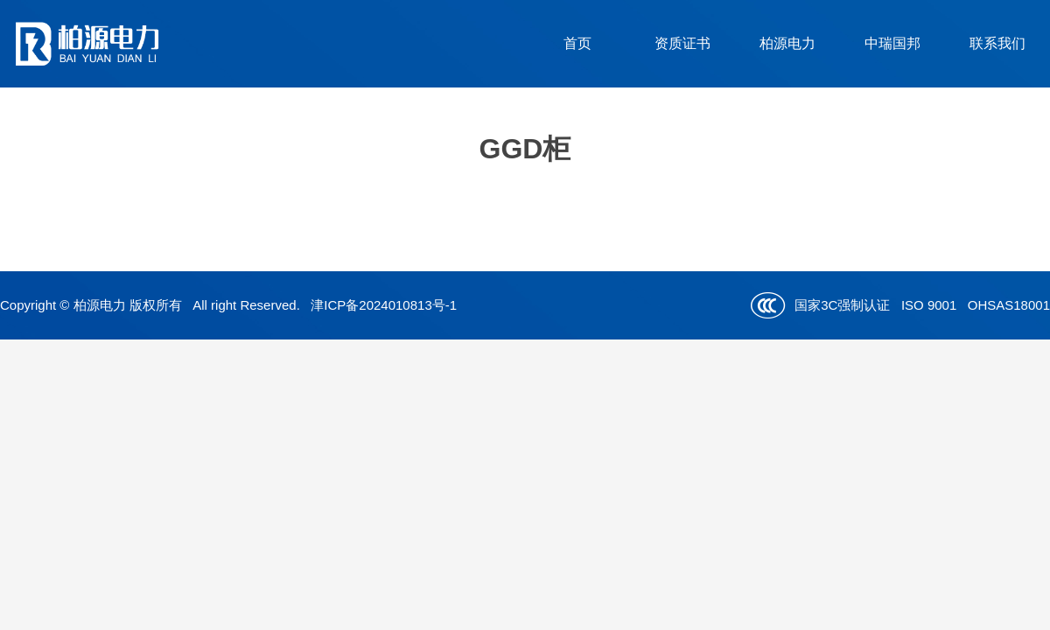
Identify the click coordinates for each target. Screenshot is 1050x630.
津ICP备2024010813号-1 (384, 305)
